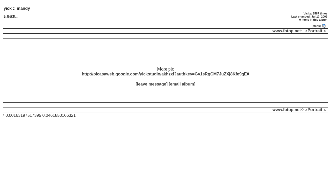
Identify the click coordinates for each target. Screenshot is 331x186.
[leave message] (152, 84)
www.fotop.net (287, 31)
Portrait (314, 31)
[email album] (182, 84)
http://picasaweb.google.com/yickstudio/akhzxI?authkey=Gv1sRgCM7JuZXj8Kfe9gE (164, 74)
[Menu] (316, 25)
